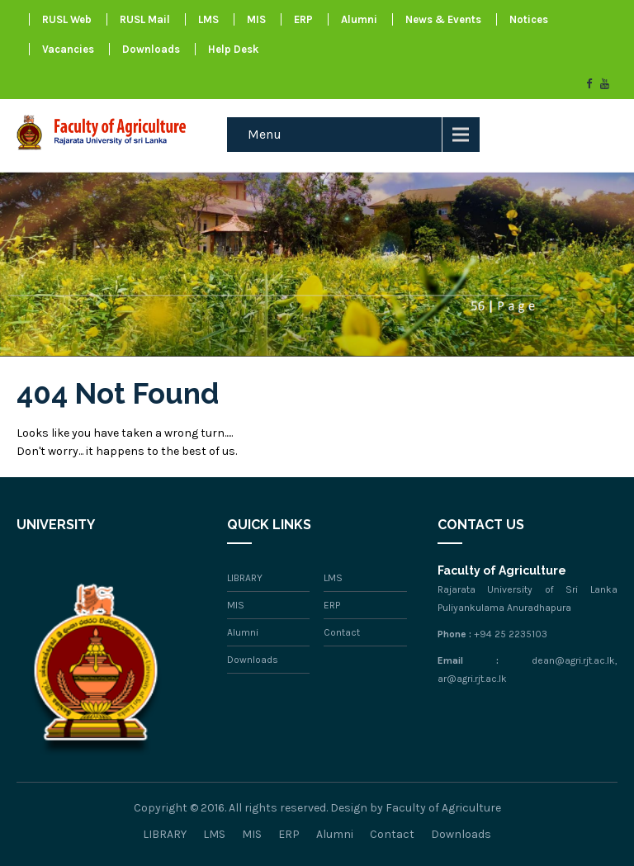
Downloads (151, 49)
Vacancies (68, 49)
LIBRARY (245, 578)
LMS (208, 19)
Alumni (359, 19)
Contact (342, 632)
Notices (528, 19)
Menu (265, 134)
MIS (256, 19)
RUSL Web (67, 19)
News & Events (443, 19)
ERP (303, 19)
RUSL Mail (145, 19)
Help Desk (233, 49)
